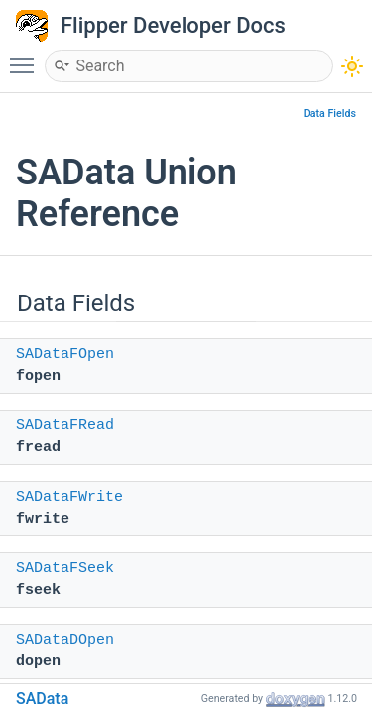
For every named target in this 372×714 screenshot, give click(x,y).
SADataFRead (65, 425)
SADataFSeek (65, 568)
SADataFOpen (65, 354)
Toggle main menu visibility (27, 56)
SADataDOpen (65, 640)
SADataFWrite (69, 497)
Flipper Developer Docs (173, 25)
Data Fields (330, 113)
